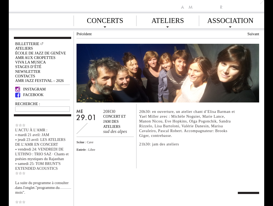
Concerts (105, 20)
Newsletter (27, 71)
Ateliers (167, 20)
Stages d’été (28, 67)
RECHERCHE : (27, 104)
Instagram (30, 89)
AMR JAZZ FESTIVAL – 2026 (39, 80)
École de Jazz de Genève (40, 53)
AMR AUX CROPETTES (35, 58)
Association (230, 20)
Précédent (84, 34)
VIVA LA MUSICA (30, 62)
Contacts (25, 76)
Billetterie (27, 44)
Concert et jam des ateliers (114, 121)
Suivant (253, 34)
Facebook (29, 95)
